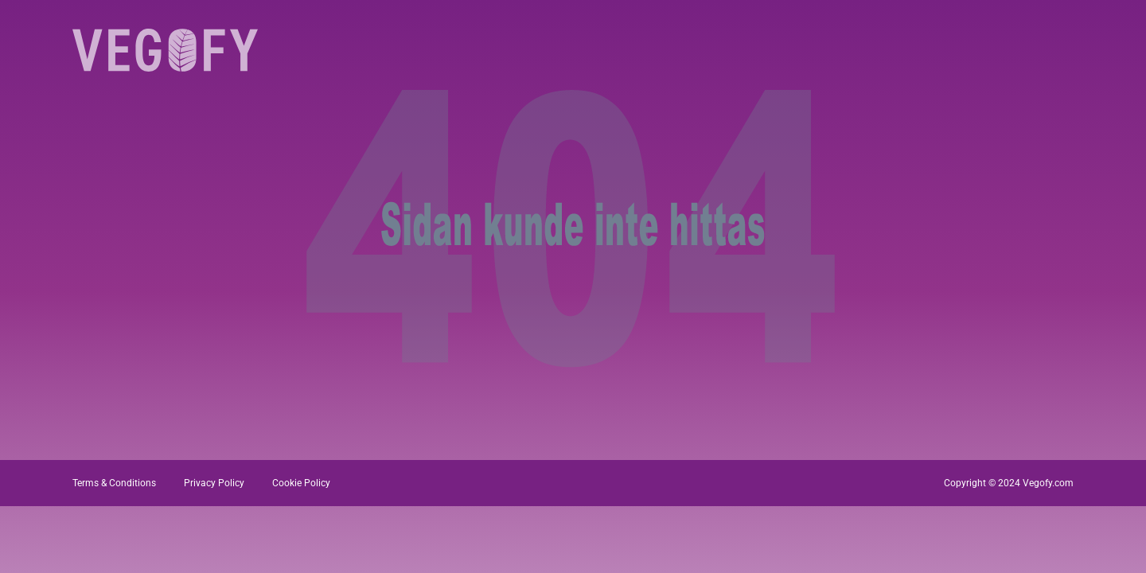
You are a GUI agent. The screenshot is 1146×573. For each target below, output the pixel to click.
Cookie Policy (301, 483)
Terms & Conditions (114, 483)
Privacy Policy (214, 483)
